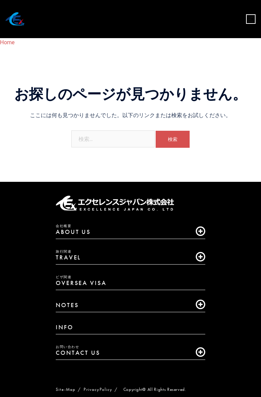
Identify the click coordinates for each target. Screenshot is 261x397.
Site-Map (65, 389)
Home (7, 42)
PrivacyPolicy (98, 389)
